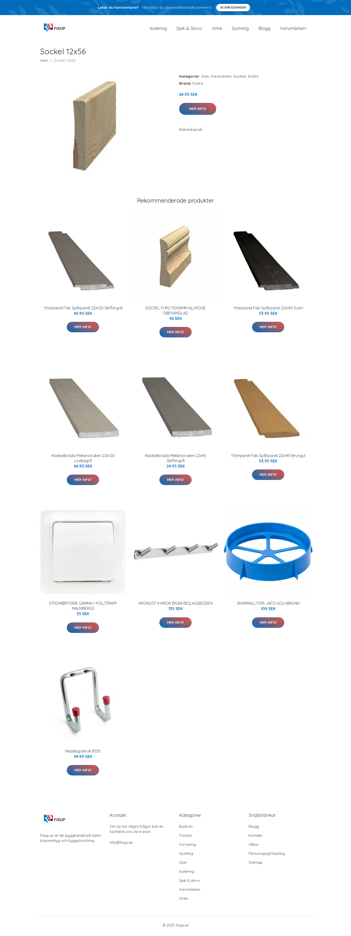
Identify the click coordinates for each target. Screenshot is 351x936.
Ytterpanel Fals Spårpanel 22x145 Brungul (268, 458)
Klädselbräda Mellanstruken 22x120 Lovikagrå (83, 461)
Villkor (254, 847)
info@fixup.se (121, 845)
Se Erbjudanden (233, 7)
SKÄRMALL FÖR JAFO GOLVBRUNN (268, 605)
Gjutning (240, 29)
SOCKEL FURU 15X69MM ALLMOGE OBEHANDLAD (175, 313)
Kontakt (255, 838)
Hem (44, 63)
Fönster (185, 838)
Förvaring (187, 847)
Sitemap (256, 865)
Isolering (158, 29)
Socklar (239, 78)
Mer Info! (197, 111)
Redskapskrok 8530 (83, 753)
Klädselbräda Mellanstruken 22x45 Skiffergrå (175, 461)
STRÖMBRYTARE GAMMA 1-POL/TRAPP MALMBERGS (83, 608)
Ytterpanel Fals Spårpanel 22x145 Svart (268, 310)
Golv (205, 78)
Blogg (264, 29)
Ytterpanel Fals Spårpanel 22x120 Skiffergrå (83, 310)
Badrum (186, 829)
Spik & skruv (189, 883)
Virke (217, 29)
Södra (253, 78)
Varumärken (293, 29)
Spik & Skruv (189, 29)
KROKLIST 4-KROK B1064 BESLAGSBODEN (176, 605)
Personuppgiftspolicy (267, 856)
